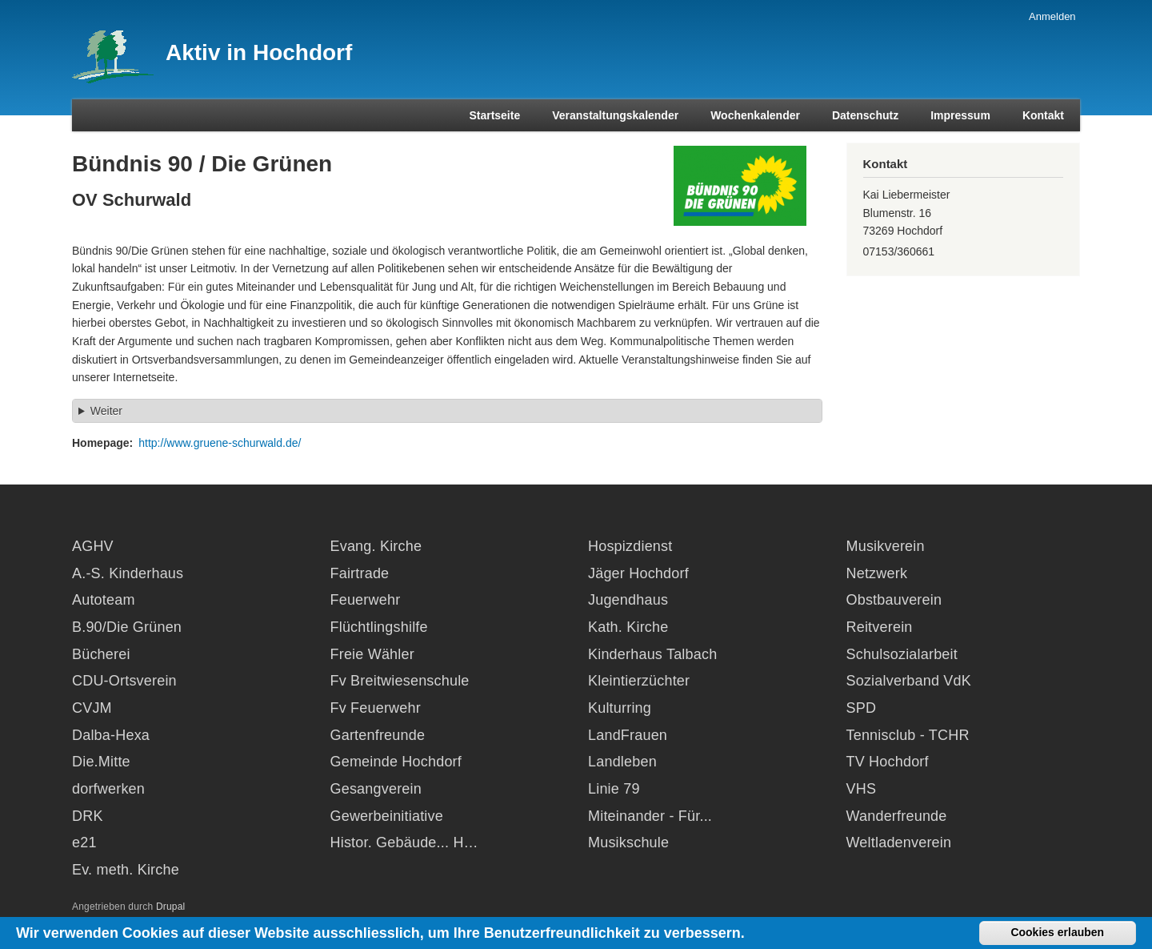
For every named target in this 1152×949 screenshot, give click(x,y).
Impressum (960, 115)
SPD (861, 708)
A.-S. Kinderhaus (127, 573)
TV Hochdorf (887, 762)
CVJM (92, 708)
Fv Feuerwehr (375, 708)
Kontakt (1043, 115)
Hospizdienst (630, 546)
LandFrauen (627, 735)
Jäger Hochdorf (638, 573)
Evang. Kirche (376, 546)
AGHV (93, 546)
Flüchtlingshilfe (379, 627)
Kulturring (619, 708)
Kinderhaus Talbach (652, 654)
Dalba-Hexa (111, 735)
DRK (87, 816)
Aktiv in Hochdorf (259, 52)
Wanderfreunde (896, 816)
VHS (861, 789)
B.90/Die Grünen (127, 627)
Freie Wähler (372, 654)
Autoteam (103, 600)
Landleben (622, 762)
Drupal (171, 906)
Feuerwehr (365, 600)
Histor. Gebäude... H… (404, 842)
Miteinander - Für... (650, 816)
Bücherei (101, 654)
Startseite (494, 115)
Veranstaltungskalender (615, 115)
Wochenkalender (755, 115)
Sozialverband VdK (909, 681)
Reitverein (879, 627)
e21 (84, 842)
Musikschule (628, 842)
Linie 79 (614, 789)
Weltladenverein (899, 842)
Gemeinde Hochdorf (396, 762)
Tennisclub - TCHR (908, 735)
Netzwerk (877, 573)
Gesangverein (376, 789)
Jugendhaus (628, 600)
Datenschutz (865, 115)
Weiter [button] (106, 410)
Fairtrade (360, 573)
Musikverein (885, 546)
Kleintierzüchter (639, 681)
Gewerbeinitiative (386, 816)
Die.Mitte (101, 762)
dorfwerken (108, 789)
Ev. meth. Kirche (125, 870)
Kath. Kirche (628, 627)
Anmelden (1052, 16)
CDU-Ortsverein (124, 681)
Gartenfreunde (378, 735)
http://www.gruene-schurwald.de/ (219, 442)
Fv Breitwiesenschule (400, 681)
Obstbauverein (894, 600)
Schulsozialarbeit (902, 654)
